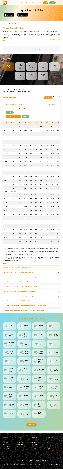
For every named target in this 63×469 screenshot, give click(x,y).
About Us (28, 2)
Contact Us (38, 2)
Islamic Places (6, 455)
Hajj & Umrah (35, 446)
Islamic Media (20, 450)
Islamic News (35, 448)
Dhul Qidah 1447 (19, 104)
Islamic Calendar (20, 442)
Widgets (34, 452)
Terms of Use (57, 464)
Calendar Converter (36, 450)
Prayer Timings (6, 442)
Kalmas (18, 452)
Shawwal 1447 (10, 104)
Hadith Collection (6, 448)
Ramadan (5, 452)
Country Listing (9, 23)
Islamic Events (20, 444)
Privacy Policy (50, 464)
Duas (4, 450)
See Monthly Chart (10, 116)
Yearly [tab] (56, 97)
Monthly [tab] (48, 97)
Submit (9, 112)
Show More (31, 424)
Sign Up (52, 2)
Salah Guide (34, 444)
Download (25, 116)
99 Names (19, 455)
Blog (33, 2)
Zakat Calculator (35, 442)
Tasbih (18, 448)
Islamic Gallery (20, 446)
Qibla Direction (6, 446)
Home (22, 2)
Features (22, 460)
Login (45, 2)
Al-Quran (4, 444)
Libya (15, 23)
